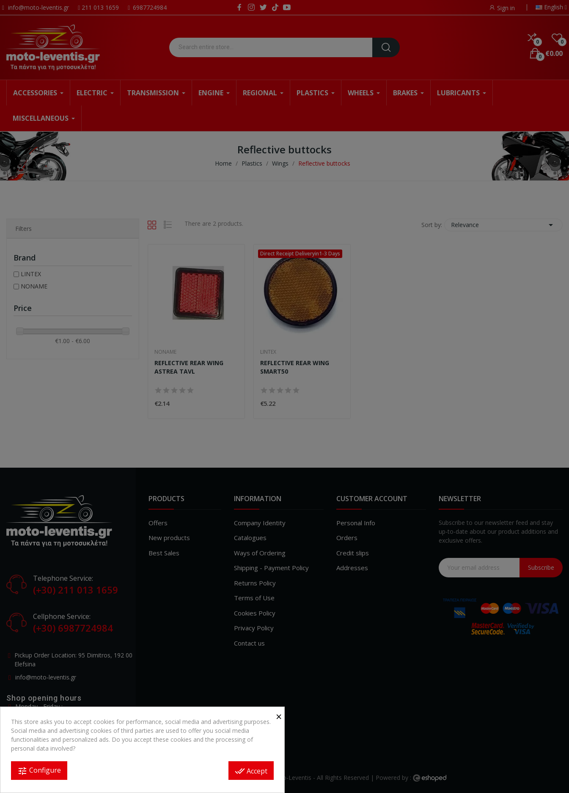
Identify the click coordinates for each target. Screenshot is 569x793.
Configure (39, 770)
